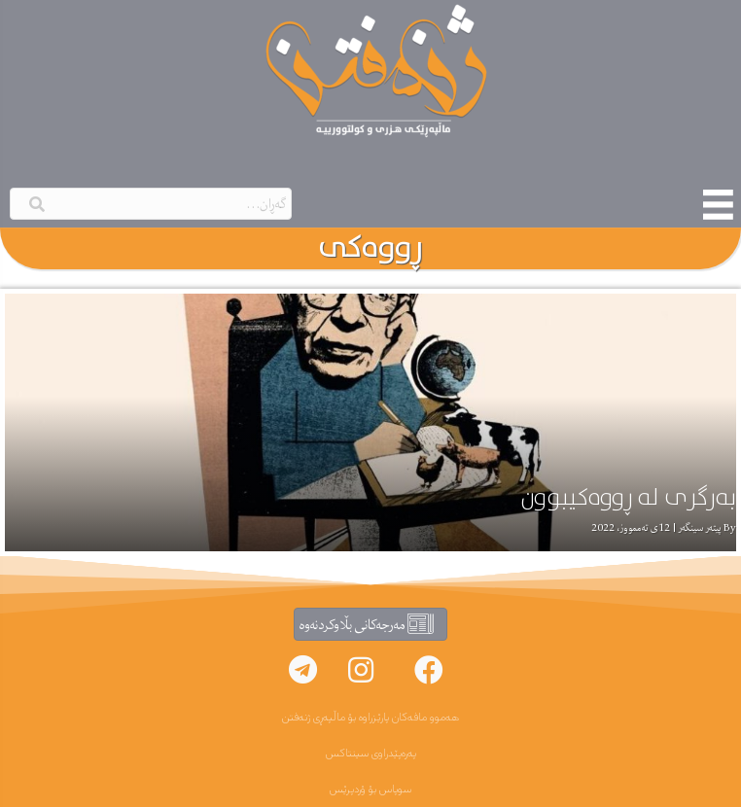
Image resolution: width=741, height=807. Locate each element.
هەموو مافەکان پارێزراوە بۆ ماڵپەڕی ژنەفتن (370, 717)
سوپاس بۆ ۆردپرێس (370, 789)
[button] (429, 670)
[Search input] (151, 204)
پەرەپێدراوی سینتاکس (371, 753)
